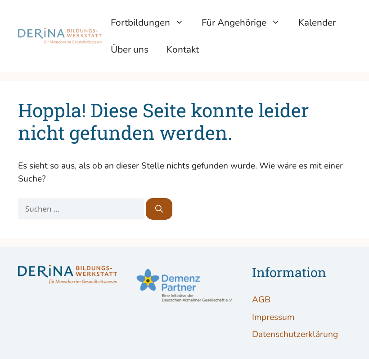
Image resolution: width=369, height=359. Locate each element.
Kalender (317, 22)
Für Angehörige (245, 22)
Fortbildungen (152, 22)
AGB (261, 300)
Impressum (273, 317)
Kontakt (182, 49)
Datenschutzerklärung (295, 334)
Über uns (129, 49)
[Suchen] (159, 209)
